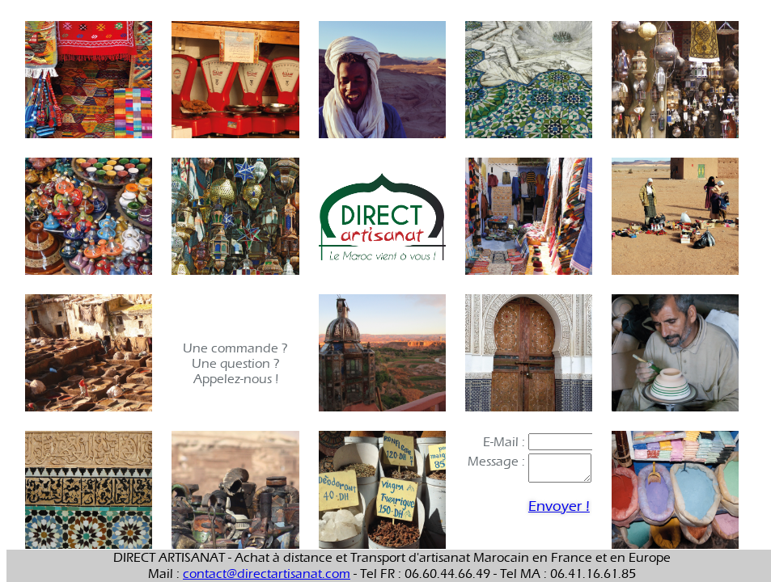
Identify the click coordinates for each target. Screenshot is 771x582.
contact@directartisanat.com (266, 573)
